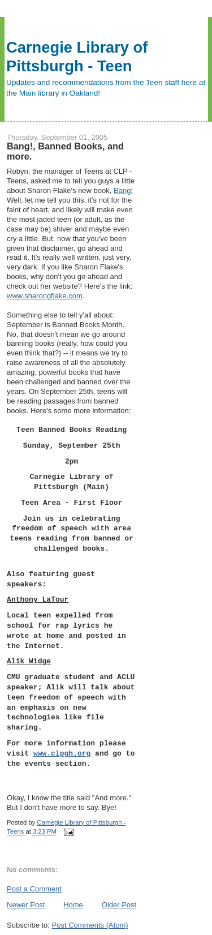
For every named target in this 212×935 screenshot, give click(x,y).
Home (73, 904)
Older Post (119, 904)
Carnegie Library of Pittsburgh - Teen (77, 56)
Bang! (123, 190)
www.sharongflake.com (45, 295)
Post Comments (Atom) (90, 925)
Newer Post (26, 904)
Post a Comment (34, 889)
